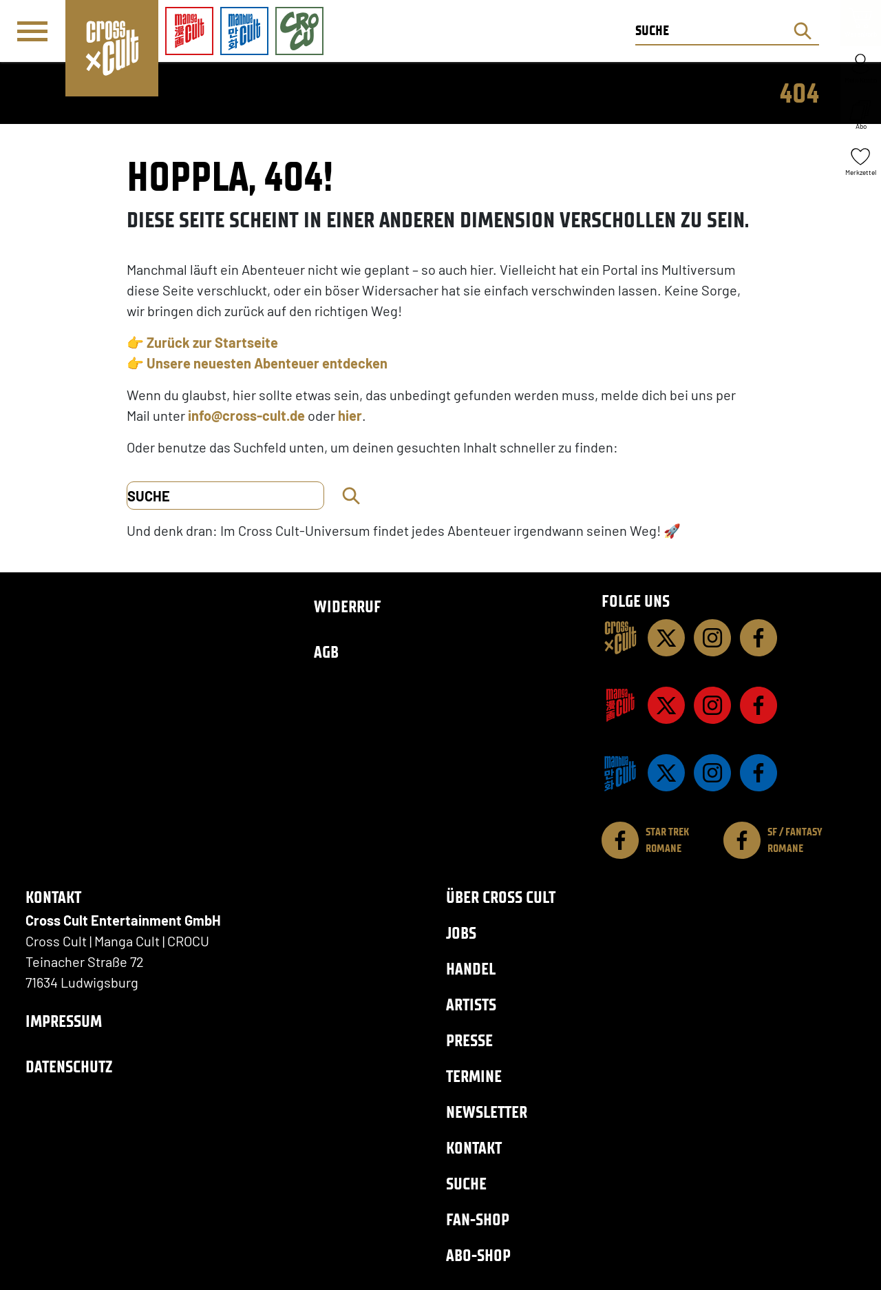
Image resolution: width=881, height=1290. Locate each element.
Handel (471, 969)
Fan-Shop (477, 1219)
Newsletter (486, 1112)
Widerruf (347, 606)
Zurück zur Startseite (212, 342)
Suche (466, 1184)
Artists (471, 1005)
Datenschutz (68, 1066)
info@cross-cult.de (246, 415)
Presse (469, 1040)
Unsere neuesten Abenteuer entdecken (267, 363)
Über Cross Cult (500, 897)
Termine (474, 1076)
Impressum (63, 1021)
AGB (326, 652)
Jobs (461, 933)
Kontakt (474, 1148)
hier (350, 415)
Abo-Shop (478, 1255)
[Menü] (32, 31)
